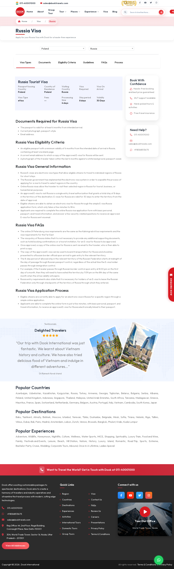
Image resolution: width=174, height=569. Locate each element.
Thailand (70, 397)
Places (75, 11)
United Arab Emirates (97, 397)
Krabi (119, 421)
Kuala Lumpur (130, 421)
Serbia (144, 393)
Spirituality (121, 436)
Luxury (101, 441)
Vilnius (19, 421)
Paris (38, 421)
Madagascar (142, 397)
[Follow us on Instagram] (148, 495)
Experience (92, 11)
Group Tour (51, 12)
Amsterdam (56, 421)
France (30, 402)
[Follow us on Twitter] (139, 495)
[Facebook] (140, 2)
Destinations (68, 505)
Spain (37, 402)
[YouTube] (145, 2)
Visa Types (25, 62)
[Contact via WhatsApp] (158, 559)
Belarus (125, 393)
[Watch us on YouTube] (130, 495)
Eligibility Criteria (67, 62)
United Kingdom (32, 397)
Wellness (75, 436)
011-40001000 (139, 134)
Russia (74, 393)
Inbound (73, 445)
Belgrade (107, 417)
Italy (111, 402)
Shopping (109, 436)
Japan (153, 402)
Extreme (153, 441)
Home (30, 11)
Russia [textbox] (93, 48)
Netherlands (61, 402)
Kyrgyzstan (63, 393)
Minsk (116, 417)
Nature (83, 441)
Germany (74, 402)
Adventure (21, 436)
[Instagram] (156, 2)
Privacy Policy (97, 528)
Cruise (35, 445)
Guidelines (88, 62)
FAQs (104, 62)
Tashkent (27, 417)
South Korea (142, 402)
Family (19, 441)
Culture (66, 436)
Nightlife (56, 436)
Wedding (45, 445)
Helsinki (140, 417)
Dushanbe (95, 417)
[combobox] (62, 48)
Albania (154, 393)
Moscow (56, 417)
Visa (105, 11)
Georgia (103, 393)
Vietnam (118, 402)
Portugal (103, 402)
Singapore (59, 397)
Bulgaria (135, 393)
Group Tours (68, 534)
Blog (114, 11)
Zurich (75, 421)
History (92, 441)
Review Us (96, 511)
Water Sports (89, 436)
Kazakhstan (49, 393)
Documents (44, 62)
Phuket (111, 421)
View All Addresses (15, 545)
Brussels (92, 421)
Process (119, 62)
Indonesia (47, 397)
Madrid (45, 421)
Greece (154, 397)
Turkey (82, 393)
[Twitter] (151, 2)
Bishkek (46, 417)
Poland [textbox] (45, 48)
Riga (147, 417)
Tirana (131, 417)
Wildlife (32, 436)
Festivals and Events (35, 441)
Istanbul (66, 417)
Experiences (68, 511)
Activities (66, 516)
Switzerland (48, 402)
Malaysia (80, 397)
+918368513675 (139, 149)
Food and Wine (150, 436)
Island (110, 441)
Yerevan (76, 417)
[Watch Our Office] (145, 511)
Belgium (84, 402)
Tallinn (155, 417)
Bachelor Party (23, 445)
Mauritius (20, 402)
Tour (62, 11)
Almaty (37, 417)
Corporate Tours (59, 445)
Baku (18, 417)
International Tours (71, 522)
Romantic (120, 441)
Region (65, 493)
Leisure (51, 441)
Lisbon (67, 421)
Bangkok (102, 421)
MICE (100, 436)
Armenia (92, 393)
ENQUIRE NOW (171, 285)
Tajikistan (114, 393)
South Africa (117, 397)
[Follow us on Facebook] (121, 495)
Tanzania (129, 397)
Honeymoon (43, 436)
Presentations (98, 522)
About (40, 11)
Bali (32, 421)
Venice (83, 421)
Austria (93, 402)
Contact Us (96, 499)
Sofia (123, 417)
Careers (95, 517)
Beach (60, 441)
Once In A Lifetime (88, 445)
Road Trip (133, 441)
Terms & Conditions (100, 534)
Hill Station (71, 441)
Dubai (26, 421)
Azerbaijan (21, 393)
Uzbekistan (35, 393)
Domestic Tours (69, 528)
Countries (67, 499)
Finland (19, 397)
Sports (143, 441)
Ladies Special (107, 445)
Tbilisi (85, 417)
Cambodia (129, 402)
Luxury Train (134, 436)
